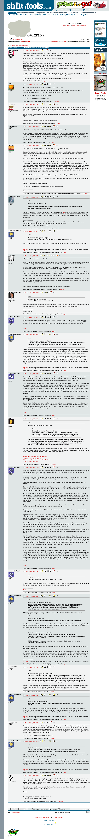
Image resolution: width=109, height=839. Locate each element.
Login (22, 41)
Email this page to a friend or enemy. (19, 45)
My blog (25, 250)
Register (27, 41)
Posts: (25, 81)
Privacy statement (57, 817)
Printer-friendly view (16, 39)
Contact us (38, 817)
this (63, 212)
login (64, 25)
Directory (69, 25)
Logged (45, 81)
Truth (24, 328)
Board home (83, 25)
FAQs (77, 25)
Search (73, 25)
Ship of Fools (47, 817)
